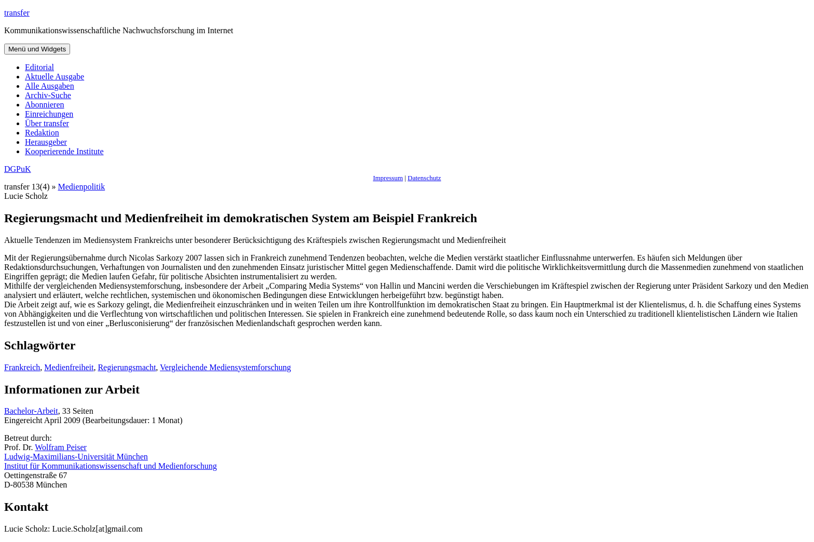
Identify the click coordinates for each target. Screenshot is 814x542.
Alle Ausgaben (49, 86)
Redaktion (42, 132)
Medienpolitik (81, 186)
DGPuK (17, 169)
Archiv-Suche (48, 95)
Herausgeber (46, 142)
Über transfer (47, 123)
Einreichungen (49, 114)
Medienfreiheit (68, 367)
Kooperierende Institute (64, 151)
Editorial (39, 67)
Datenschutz (424, 178)
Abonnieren (44, 104)
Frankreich (22, 367)
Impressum (388, 178)
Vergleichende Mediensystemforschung (225, 367)
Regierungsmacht (127, 367)
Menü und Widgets (37, 49)
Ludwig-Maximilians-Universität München (76, 456)
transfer (17, 12)
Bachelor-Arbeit (31, 411)
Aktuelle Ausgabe (54, 76)
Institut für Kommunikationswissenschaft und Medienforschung (110, 466)
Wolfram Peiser (61, 447)
